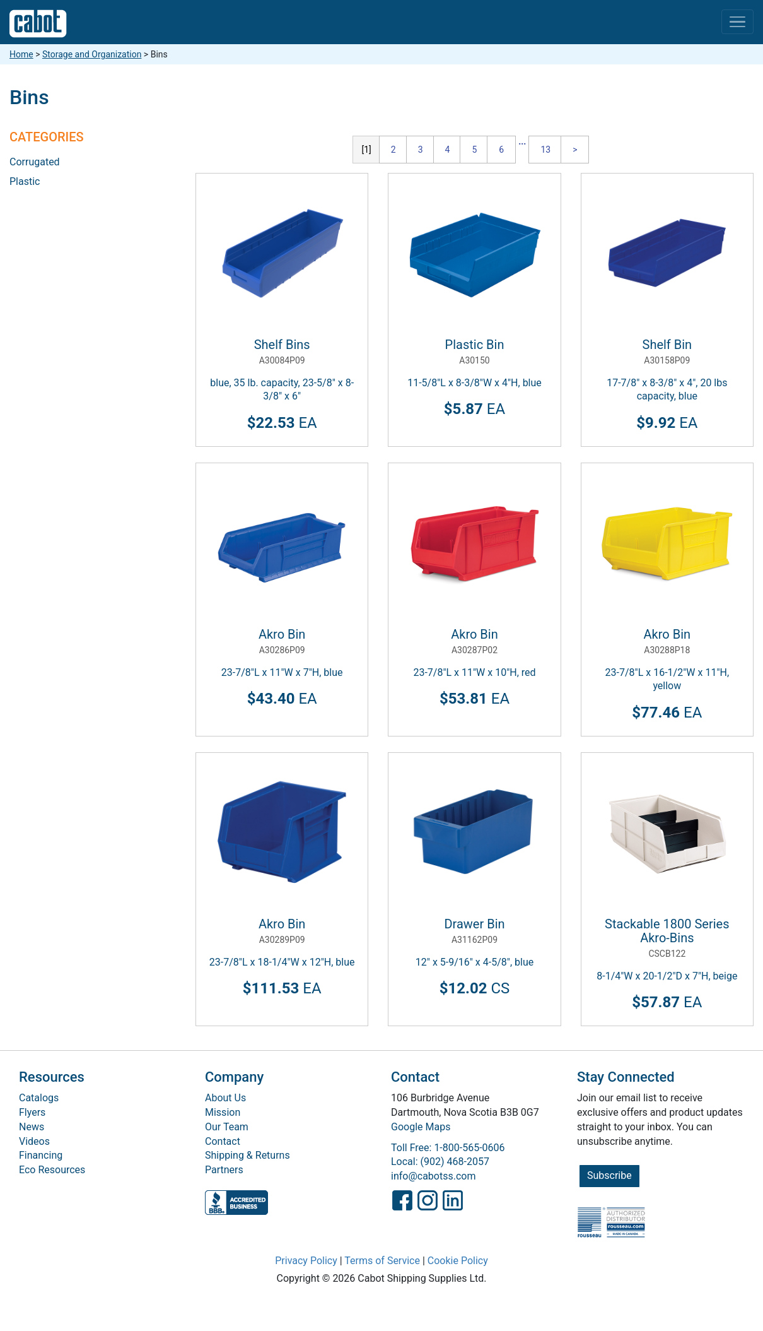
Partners (224, 1170)
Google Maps (420, 1127)
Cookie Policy (458, 1261)
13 (545, 150)
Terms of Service (382, 1261)
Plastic (24, 181)
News (31, 1127)
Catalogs (39, 1098)
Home (21, 54)
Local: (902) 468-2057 (440, 1162)
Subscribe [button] (609, 1175)
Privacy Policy (306, 1261)
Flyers (32, 1112)
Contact (222, 1141)
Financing (40, 1155)
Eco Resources (52, 1170)
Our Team (226, 1127)
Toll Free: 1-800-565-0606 (448, 1148)
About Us (225, 1098)
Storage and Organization (91, 54)
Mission (222, 1112)
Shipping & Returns (247, 1155)
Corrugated (34, 162)
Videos (34, 1141)
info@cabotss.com (433, 1176)
